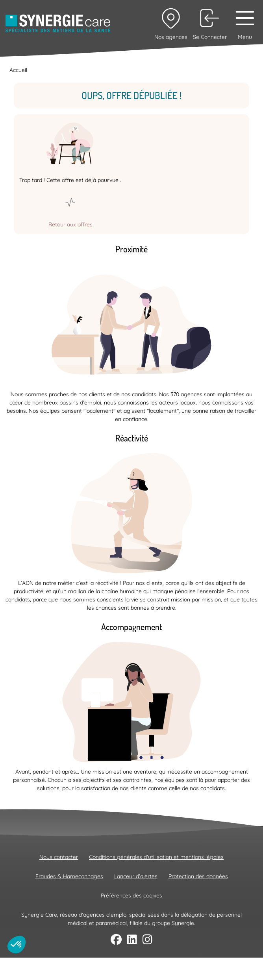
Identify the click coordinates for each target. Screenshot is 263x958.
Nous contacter (58, 857)
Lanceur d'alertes (135, 876)
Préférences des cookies (131, 895)
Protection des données (198, 876)
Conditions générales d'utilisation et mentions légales (156, 857)
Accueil (18, 70)
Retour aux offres (70, 224)
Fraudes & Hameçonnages (69, 876)
